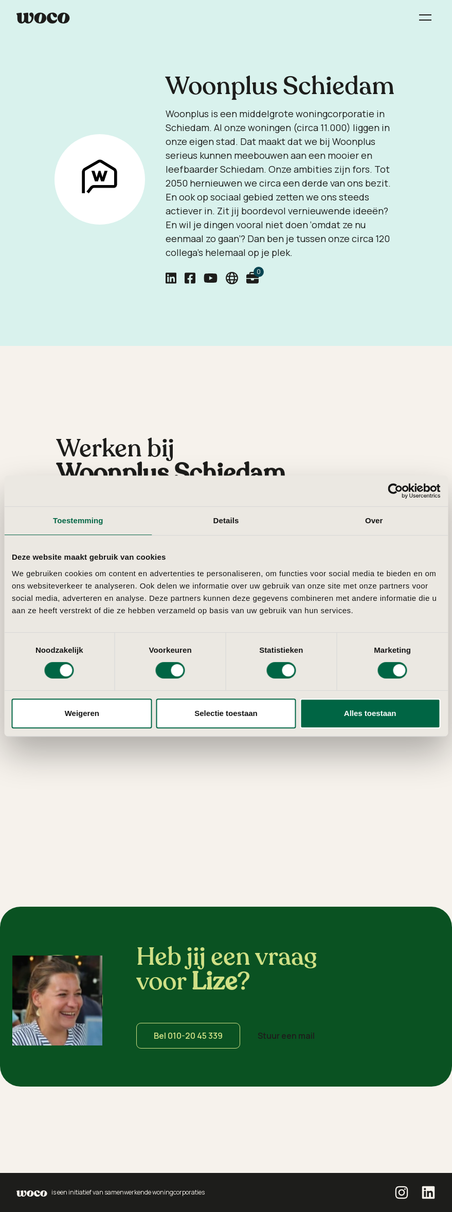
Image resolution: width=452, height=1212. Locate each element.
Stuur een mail (286, 1035)
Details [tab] (226, 520)
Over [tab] (374, 520)
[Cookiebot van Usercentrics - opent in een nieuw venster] (395, 491)
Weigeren (82, 713)
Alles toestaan (370, 713)
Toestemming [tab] (78, 520)
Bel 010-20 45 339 (188, 1035)
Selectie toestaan (226, 713)
